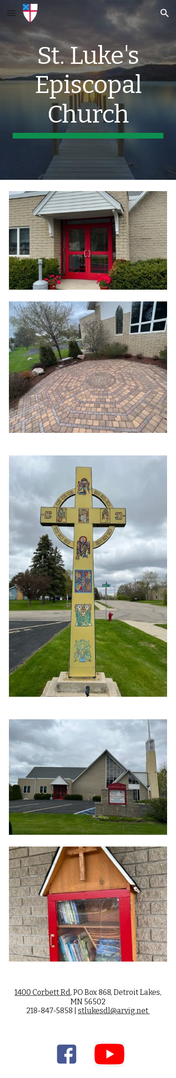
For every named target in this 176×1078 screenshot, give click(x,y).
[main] (88, 90)
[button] (11, 13)
